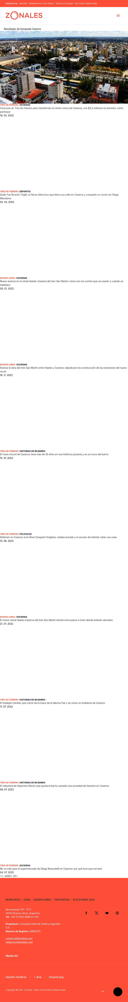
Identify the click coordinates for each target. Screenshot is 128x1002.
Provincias (62, 899)
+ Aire (38, 977)
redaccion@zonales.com (19, 942)
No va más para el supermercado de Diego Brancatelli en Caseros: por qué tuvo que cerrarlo (51, 868)
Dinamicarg (56, 977)
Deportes (25, 191)
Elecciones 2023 (84, 899)
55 (14, 876)
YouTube (106, 913)
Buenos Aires (7, 278)
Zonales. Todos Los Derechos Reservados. (45, 990)
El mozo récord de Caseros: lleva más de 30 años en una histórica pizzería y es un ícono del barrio (54, 454)
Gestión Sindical (16, 977)
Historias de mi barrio (32, 451)
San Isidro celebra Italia (86, 4)
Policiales (26, 534)
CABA (27, 899)
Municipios (13, 899)
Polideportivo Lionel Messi (41, 4)
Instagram (117, 913)
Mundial (23, 4)
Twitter (96, 913)
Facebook (86, 913)
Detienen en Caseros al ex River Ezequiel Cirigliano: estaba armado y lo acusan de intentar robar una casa (58, 537)
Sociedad (25, 105)
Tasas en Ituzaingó (64, 4)
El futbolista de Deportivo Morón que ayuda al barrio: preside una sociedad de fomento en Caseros (54, 785)
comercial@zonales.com (19, 938)
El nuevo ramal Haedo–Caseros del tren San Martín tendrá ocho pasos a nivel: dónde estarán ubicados (56, 620)
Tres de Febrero (9, 105)
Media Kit (12, 955)
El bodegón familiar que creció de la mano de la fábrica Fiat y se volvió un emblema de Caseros (52, 702)
